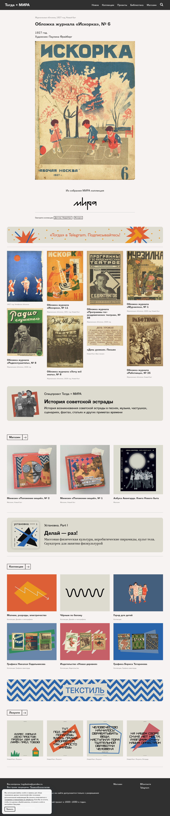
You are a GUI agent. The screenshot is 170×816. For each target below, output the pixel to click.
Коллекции (108, 5)
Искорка (78, 218)
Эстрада (145, 760)
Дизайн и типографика (24, 620)
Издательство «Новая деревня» (78, 665)
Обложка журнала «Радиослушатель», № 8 (21, 362)
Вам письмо (100, 354)
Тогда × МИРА (18, 5)
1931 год (67, 312)
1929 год (67, 379)
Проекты (122, 5)
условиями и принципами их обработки (18, 800)
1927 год (61, 17)
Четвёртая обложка (22, 305)
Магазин (152, 5)
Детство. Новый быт (63, 218)
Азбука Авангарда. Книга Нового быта (136, 499)
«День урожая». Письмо (101, 350)
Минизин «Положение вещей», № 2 (28, 499)
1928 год (27, 367)
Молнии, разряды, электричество (26, 616)
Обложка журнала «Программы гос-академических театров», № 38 (104, 314)
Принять (9, 809)
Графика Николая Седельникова (26, 665)
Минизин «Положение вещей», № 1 (81, 499)
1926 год (107, 322)
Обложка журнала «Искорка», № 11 (58, 307)
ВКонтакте (145, 784)
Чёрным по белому (71, 616)
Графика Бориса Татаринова (130, 665)
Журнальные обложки (45, 17)
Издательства (74, 669)
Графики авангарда (23, 669)
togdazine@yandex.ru (32, 784)
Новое (95, 5)
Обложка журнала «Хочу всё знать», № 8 (64, 373)
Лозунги (19, 760)
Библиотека (137, 5)
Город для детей (123, 616)
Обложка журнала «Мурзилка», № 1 (138, 306)
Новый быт (71, 17)
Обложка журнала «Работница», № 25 (139, 372)
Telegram (144, 787)
